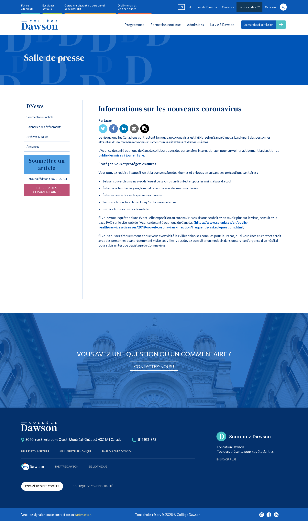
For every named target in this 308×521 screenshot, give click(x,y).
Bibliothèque (98, 466)
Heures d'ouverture (35, 451)
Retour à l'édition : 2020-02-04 (47, 178)
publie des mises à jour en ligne (121, 155)
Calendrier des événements (44, 127)
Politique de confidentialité (93, 486)
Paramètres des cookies (42, 486)
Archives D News (37, 136)
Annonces (33, 146)
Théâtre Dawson (66, 466)
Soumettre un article (40, 117)
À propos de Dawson (203, 7)
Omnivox (271, 7)
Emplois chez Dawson (117, 451)
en (181, 7)
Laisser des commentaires (47, 190)
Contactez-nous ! (154, 366)
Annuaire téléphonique (75, 451)
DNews (35, 106)
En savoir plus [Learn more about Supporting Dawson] (226, 459)
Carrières (228, 7)
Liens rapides (249, 7)
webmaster (82, 514)
